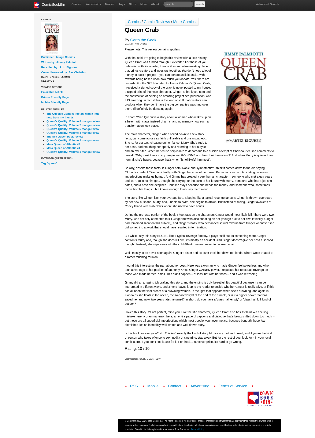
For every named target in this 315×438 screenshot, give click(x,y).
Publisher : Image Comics (58, 57)
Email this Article (52, 92)
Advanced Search (267, 4)
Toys (122, 4)
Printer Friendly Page (55, 97)
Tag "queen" (49, 163)
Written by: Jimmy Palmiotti (59, 62)
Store (132, 4)
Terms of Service (233, 386)
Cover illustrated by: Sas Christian (63, 72)
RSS (134, 386)
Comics (76, 4)
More (143, 4)
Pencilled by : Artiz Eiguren (59, 67)
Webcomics (93, 4)
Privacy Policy (197, 429)
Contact (174, 386)
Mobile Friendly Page (55, 102)
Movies (109, 4)
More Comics (184, 22)
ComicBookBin (49, 5)
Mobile (153, 386)
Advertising (199, 386)
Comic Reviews (157, 22)
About (155, 4)
